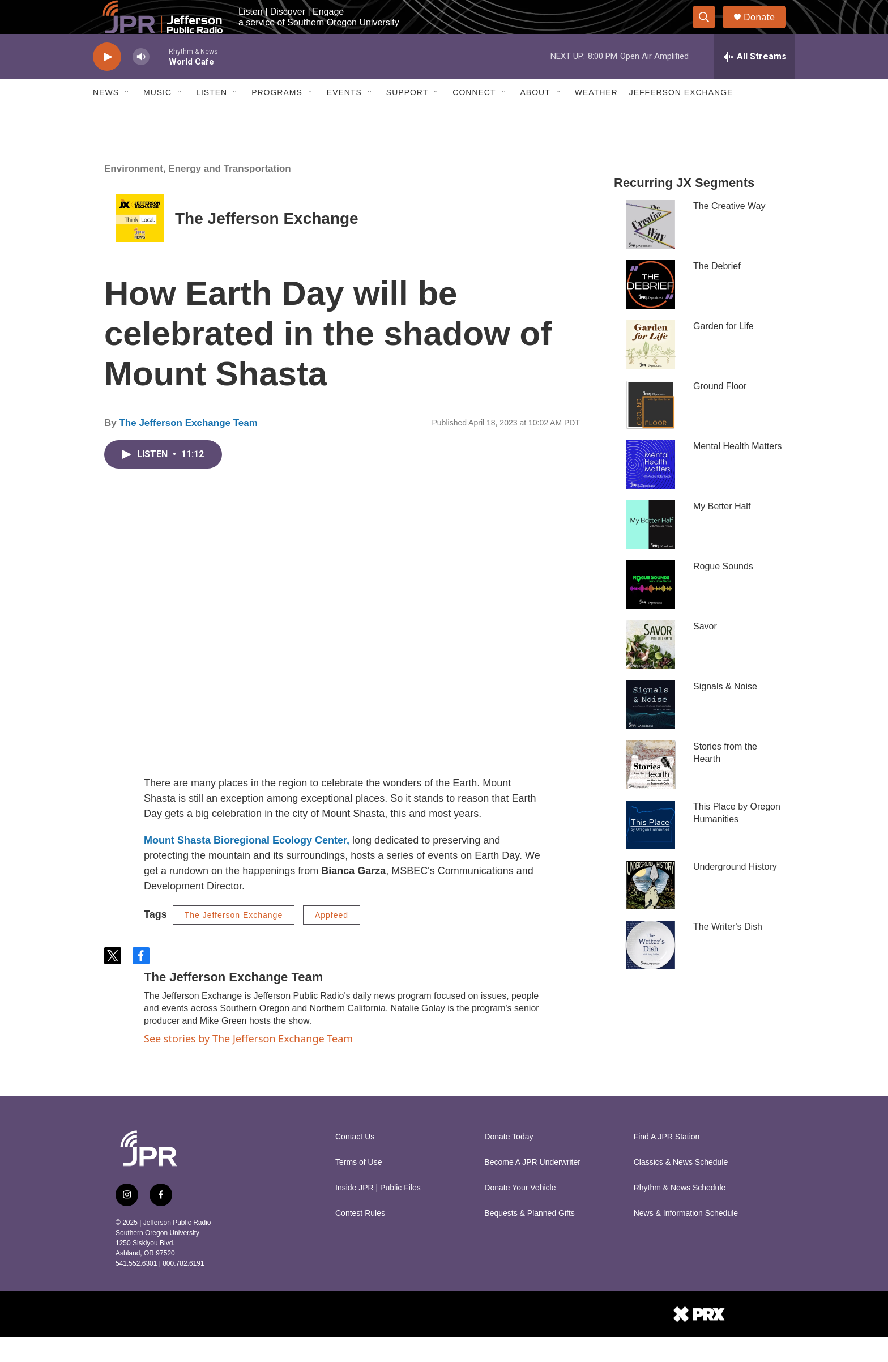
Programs (276, 117)
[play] (107, 82)
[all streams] (754, 82)
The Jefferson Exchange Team (188, 448)
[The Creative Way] (651, 249)
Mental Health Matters (737, 471)
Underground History (735, 892)
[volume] (141, 82)
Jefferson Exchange (681, 117)
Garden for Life (723, 351)
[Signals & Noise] (651, 730)
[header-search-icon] (709, 30)
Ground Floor (719, 411)
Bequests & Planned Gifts (529, 1239)
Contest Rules (360, 1239)
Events (344, 117)
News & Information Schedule (686, 1239)
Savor (705, 652)
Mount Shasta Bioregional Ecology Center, (246, 865)
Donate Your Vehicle (520, 1213)
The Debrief (717, 291)
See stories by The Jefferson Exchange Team (248, 1064)
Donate (766, 30)
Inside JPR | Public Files (378, 1213)
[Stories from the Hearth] (651, 790)
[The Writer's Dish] (651, 970)
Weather (596, 117)
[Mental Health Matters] (651, 490)
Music (157, 117)
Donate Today (508, 1162)
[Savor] (651, 670)
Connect (474, 117)
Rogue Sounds (723, 592)
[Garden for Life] (651, 370)
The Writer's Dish (727, 952)
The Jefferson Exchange (266, 244)
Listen (211, 117)
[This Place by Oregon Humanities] (651, 850)
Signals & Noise (725, 712)
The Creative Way (729, 231)
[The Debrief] (651, 310)
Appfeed (331, 940)
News (106, 117)
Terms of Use (358, 1188)
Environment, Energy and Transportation (197, 194)
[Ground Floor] (651, 430)
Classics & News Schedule (681, 1188)
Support (407, 117)
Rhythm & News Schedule (680, 1213)
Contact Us (354, 1162)
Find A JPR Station (667, 1162)
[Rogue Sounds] (651, 610)
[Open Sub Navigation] (127, 117)
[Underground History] (651, 910)
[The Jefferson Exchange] (140, 244)
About (535, 117)
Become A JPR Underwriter (532, 1188)
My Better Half (721, 532)
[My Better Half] (651, 550)
